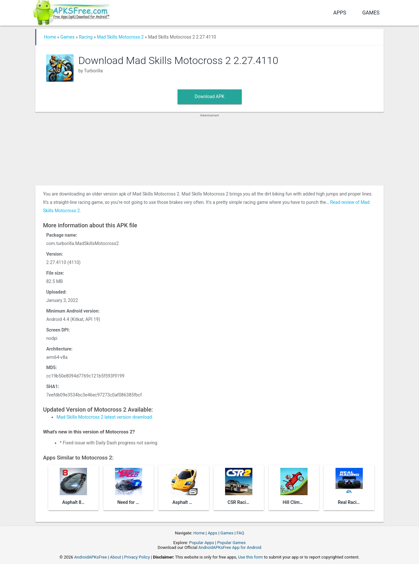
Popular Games (231, 542)
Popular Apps (201, 542)
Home (50, 37)
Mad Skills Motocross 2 (120, 37)
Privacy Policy (137, 557)
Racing (86, 37)
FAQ (240, 533)
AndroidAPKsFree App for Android (229, 547)
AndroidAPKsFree (90, 557)
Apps (339, 13)
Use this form (250, 557)
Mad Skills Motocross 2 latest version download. (105, 417)
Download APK (209, 96)
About (115, 557)
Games (371, 13)
